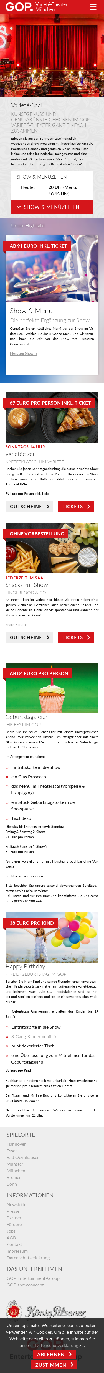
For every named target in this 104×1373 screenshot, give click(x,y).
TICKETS (72, 506)
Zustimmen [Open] (50, 1365)
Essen (12, 1150)
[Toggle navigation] (93, 7)
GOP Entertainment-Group (33, 1278)
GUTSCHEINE (26, 506)
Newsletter (17, 1204)
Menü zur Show (22, 353)
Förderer (15, 1224)
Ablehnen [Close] (51, 1354)
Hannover (16, 1143)
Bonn (12, 1183)
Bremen (14, 1177)
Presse (13, 1211)
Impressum (17, 1251)
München (16, 1170)
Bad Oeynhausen (23, 1157)
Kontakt (14, 1244)
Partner (14, 1217)
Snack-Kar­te (14, 624)
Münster (15, 1163)
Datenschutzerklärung (28, 1257)
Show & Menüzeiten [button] (48, 207)
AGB (11, 1237)
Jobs (11, 1231)
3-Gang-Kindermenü (31, 1036)
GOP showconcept (25, 1284)
